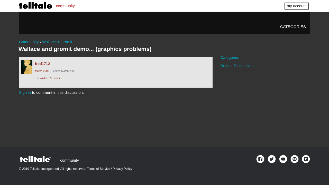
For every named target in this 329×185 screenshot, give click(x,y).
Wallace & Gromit (50, 78)
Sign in (25, 92)
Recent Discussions (237, 65)
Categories (293, 26)
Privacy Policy (122, 169)
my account (297, 6)
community (65, 6)
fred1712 (42, 64)
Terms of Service (98, 169)
